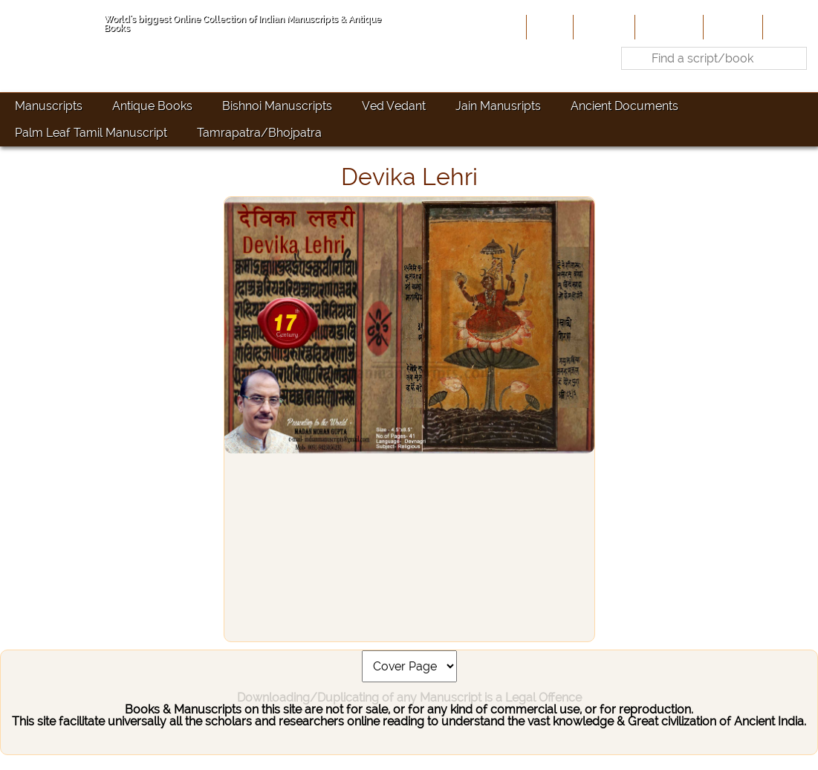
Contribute (667, 27)
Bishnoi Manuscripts (277, 106)
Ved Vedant (394, 106)
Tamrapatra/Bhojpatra (259, 133)
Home (548, 27)
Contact (788, 27)
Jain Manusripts (498, 106)
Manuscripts (48, 106)
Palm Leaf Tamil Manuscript (91, 133)
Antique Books (152, 106)
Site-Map (731, 27)
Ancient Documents (624, 106)
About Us (602, 27)
